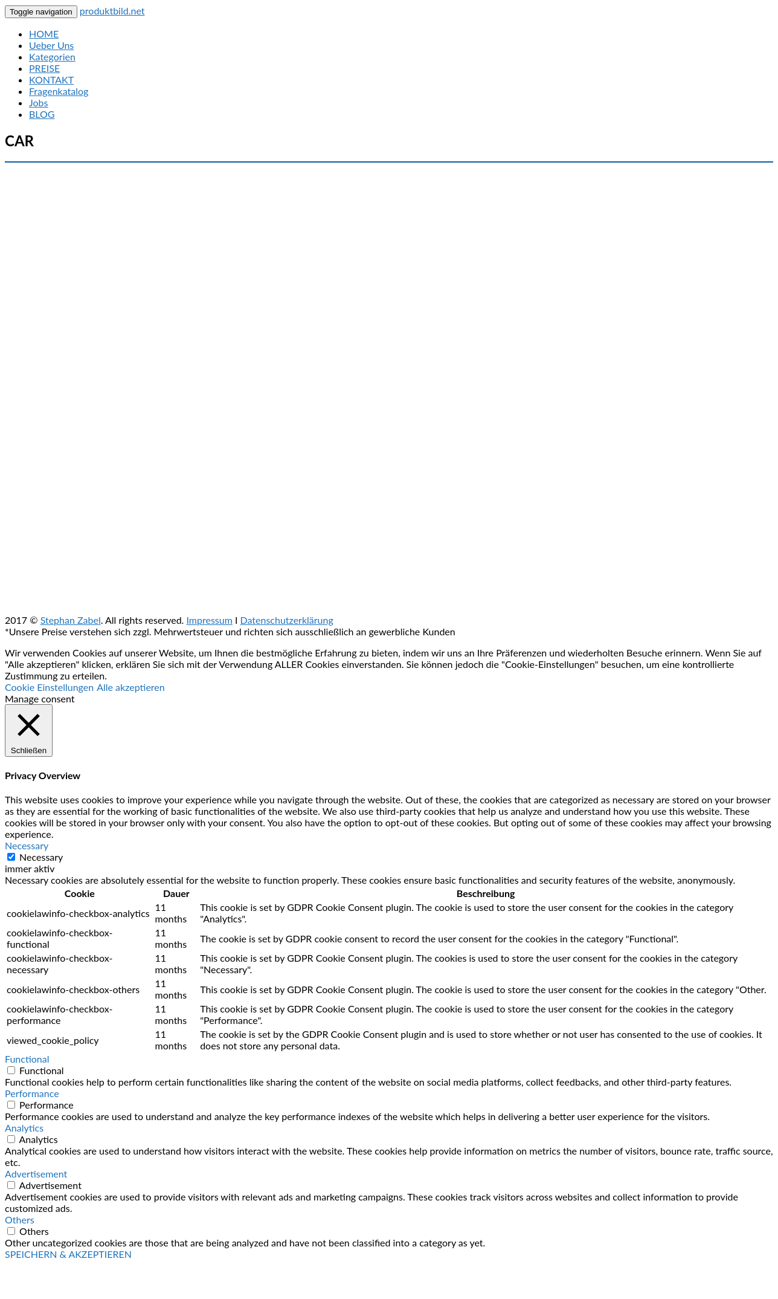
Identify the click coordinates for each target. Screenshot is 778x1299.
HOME (44, 33)
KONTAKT (51, 79)
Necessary (41, 857)
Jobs (38, 102)
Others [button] (19, 1219)
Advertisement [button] (36, 1173)
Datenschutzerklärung (286, 620)
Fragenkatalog (58, 91)
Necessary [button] (26, 845)
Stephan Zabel (70, 620)
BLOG (42, 114)
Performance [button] (32, 1093)
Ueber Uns (51, 45)
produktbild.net (112, 10)
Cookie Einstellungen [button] (49, 687)
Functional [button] (27, 1058)
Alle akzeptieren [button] (131, 687)
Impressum (209, 620)
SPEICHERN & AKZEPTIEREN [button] (68, 1254)
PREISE (44, 68)
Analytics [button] (24, 1127)
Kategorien (52, 56)
